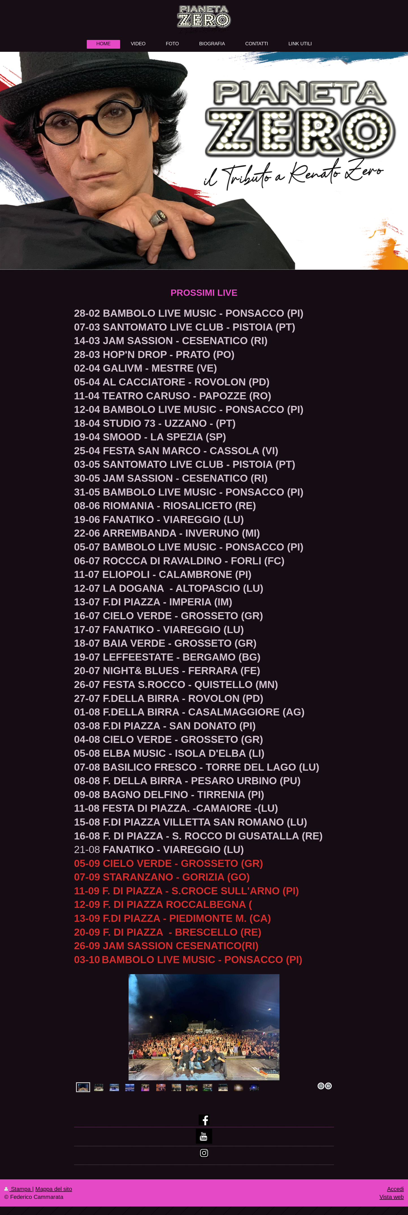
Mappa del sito (53, 1189)
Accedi (395, 1189)
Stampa (18, 1189)
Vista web (391, 1196)
